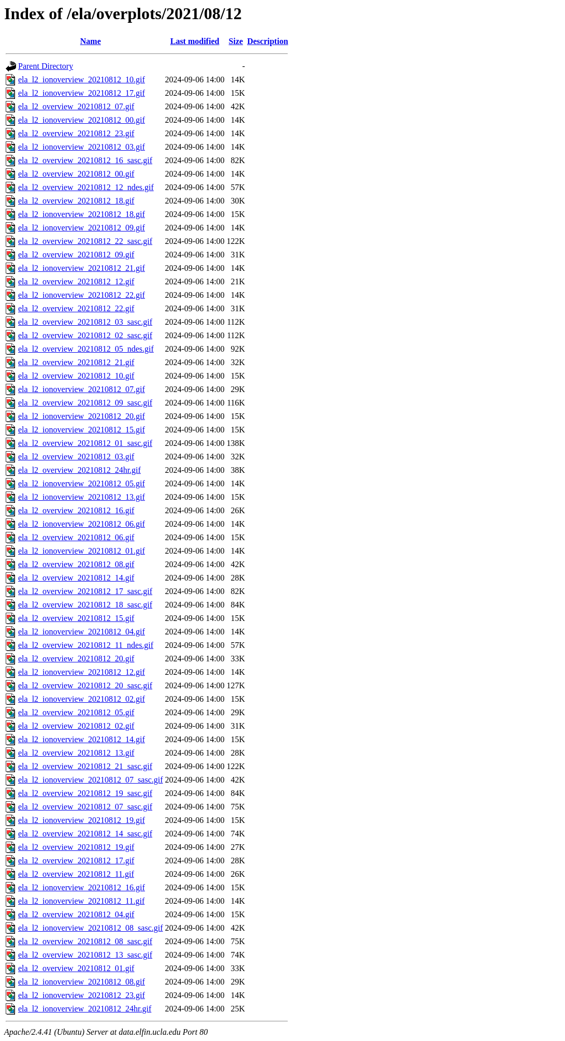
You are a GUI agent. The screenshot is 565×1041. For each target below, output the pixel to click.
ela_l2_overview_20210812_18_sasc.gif (85, 604)
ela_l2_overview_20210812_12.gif (76, 281)
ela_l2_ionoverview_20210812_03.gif (81, 146)
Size (236, 41)
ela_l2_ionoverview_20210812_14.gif (81, 739)
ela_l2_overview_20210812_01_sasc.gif (85, 443)
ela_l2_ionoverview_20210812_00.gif (81, 119)
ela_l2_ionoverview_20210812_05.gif (81, 483)
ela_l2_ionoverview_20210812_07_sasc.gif (90, 779)
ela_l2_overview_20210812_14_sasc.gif (85, 833)
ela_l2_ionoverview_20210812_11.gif (81, 901)
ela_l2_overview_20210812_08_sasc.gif (85, 941)
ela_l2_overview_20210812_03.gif (76, 456)
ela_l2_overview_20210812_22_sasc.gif (85, 241)
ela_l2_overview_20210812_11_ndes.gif (85, 645)
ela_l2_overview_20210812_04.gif (76, 914)
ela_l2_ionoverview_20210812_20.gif (81, 416)
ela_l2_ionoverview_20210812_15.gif (81, 429)
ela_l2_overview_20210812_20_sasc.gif (85, 685)
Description (267, 41)
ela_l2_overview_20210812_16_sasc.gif (85, 160)
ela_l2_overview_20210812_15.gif (76, 618)
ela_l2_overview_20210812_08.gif (76, 564)
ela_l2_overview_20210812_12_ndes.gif (86, 187)
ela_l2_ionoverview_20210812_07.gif (81, 389)
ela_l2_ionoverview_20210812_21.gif (81, 268)
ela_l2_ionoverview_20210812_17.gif (81, 93)
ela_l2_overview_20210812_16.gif (76, 510)
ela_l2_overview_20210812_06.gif (76, 537)
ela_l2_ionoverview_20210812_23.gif (81, 995)
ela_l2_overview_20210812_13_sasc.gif (85, 954)
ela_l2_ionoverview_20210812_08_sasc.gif (90, 927)
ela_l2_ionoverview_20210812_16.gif (81, 887)
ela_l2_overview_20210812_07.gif (76, 106)
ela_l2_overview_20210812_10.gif (76, 375)
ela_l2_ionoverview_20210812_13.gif (81, 497)
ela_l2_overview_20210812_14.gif (76, 577)
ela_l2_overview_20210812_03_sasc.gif (85, 321)
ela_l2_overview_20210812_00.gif (76, 173)
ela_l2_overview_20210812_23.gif (76, 133)
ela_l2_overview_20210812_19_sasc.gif (85, 793)
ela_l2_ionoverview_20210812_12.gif (81, 672)
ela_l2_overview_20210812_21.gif (76, 362)
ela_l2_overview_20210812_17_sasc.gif (85, 591)
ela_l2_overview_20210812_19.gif (76, 847)
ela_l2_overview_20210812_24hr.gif (79, 470)
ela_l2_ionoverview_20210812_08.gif (81, 981)
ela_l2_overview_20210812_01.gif (76, 968)
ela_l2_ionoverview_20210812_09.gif (81, 227)
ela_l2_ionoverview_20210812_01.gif (81, 550)
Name (90, 41)
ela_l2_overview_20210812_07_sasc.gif (85, 806)
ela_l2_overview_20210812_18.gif (76, 200)
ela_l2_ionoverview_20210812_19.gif (81, 820)
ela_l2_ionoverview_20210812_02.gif (81, 699)
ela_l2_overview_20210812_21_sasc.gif (85, 766)
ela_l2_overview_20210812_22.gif (76, 308)
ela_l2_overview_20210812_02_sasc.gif (85, 335)
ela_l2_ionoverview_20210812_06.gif (81, 523)
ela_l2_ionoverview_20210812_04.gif (81, 631)
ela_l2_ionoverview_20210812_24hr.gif (84, 1008)
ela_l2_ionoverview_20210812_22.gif (81, 295)
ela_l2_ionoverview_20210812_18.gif (81, 214)
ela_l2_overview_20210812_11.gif (76, 874)
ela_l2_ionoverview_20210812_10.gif (81, 79)
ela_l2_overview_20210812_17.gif (76, 860)
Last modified (195, 41)
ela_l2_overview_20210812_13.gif (76, 752)
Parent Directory (45, 66)
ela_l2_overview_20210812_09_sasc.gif (85, 402)
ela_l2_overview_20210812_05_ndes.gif (86, 348)
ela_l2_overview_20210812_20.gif (76, 658)
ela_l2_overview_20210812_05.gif (76, 712)
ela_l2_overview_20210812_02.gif (76, 725)
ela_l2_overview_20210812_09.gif (76, 254)
